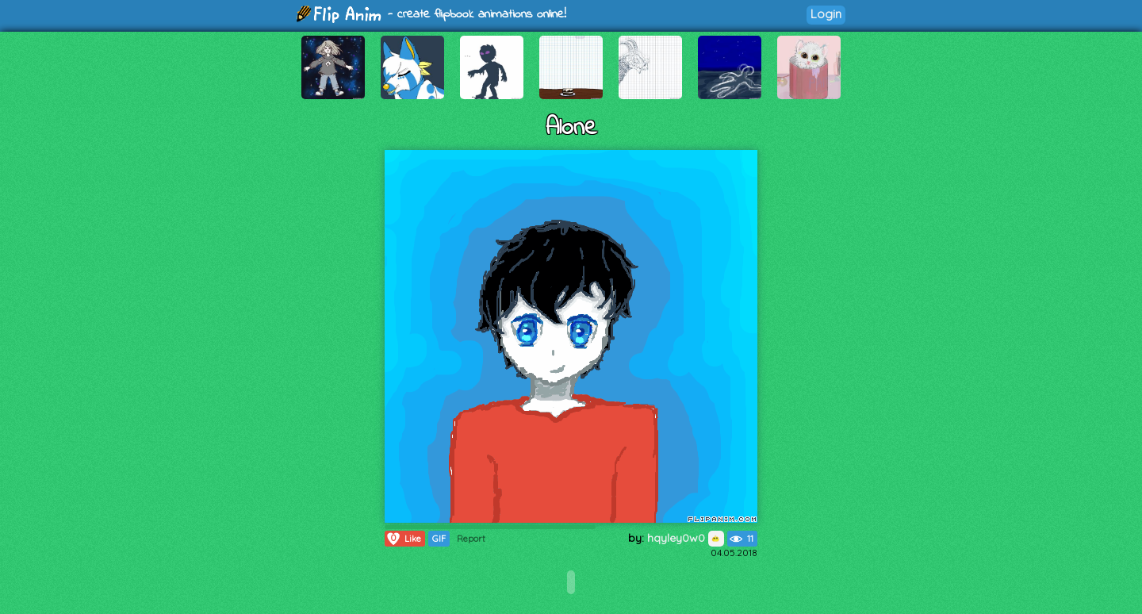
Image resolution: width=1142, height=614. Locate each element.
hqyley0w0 (685, 538)
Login (826, 13)
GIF (439, 538)
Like (403, 539)
